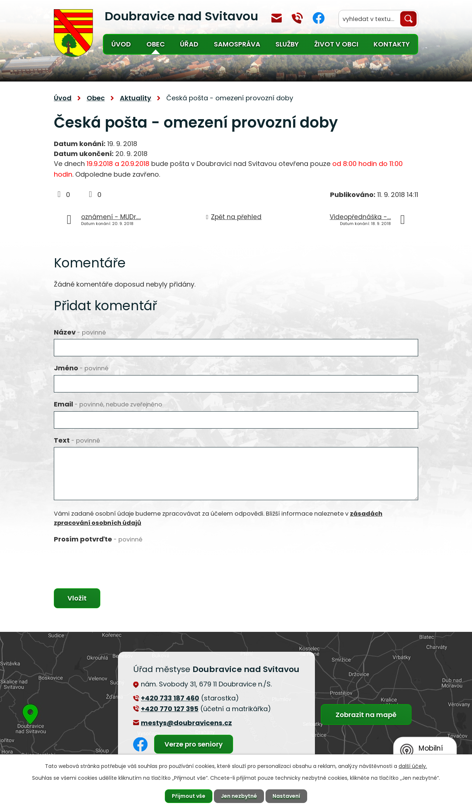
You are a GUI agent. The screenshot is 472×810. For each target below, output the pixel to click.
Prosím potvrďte (98, 539)
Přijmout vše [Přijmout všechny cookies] (188, 796)
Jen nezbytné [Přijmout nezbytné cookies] (239, 796)
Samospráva (237, 44)
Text (77, 440)
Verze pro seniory (193, 744)
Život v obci (336, 44)
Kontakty (392, 44)
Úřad (189, 44)
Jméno (81, 368)
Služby (287, 44)
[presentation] (110, 560)
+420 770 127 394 (297, 18)
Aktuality (135, 98)
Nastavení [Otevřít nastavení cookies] (286, 796)
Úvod (121, 44)
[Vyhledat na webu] (378, 19)
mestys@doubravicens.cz (276, 18)
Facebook (318, 18)
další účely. (413, 766)
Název (80, 332)
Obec (155, 44)
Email (108, 404)
